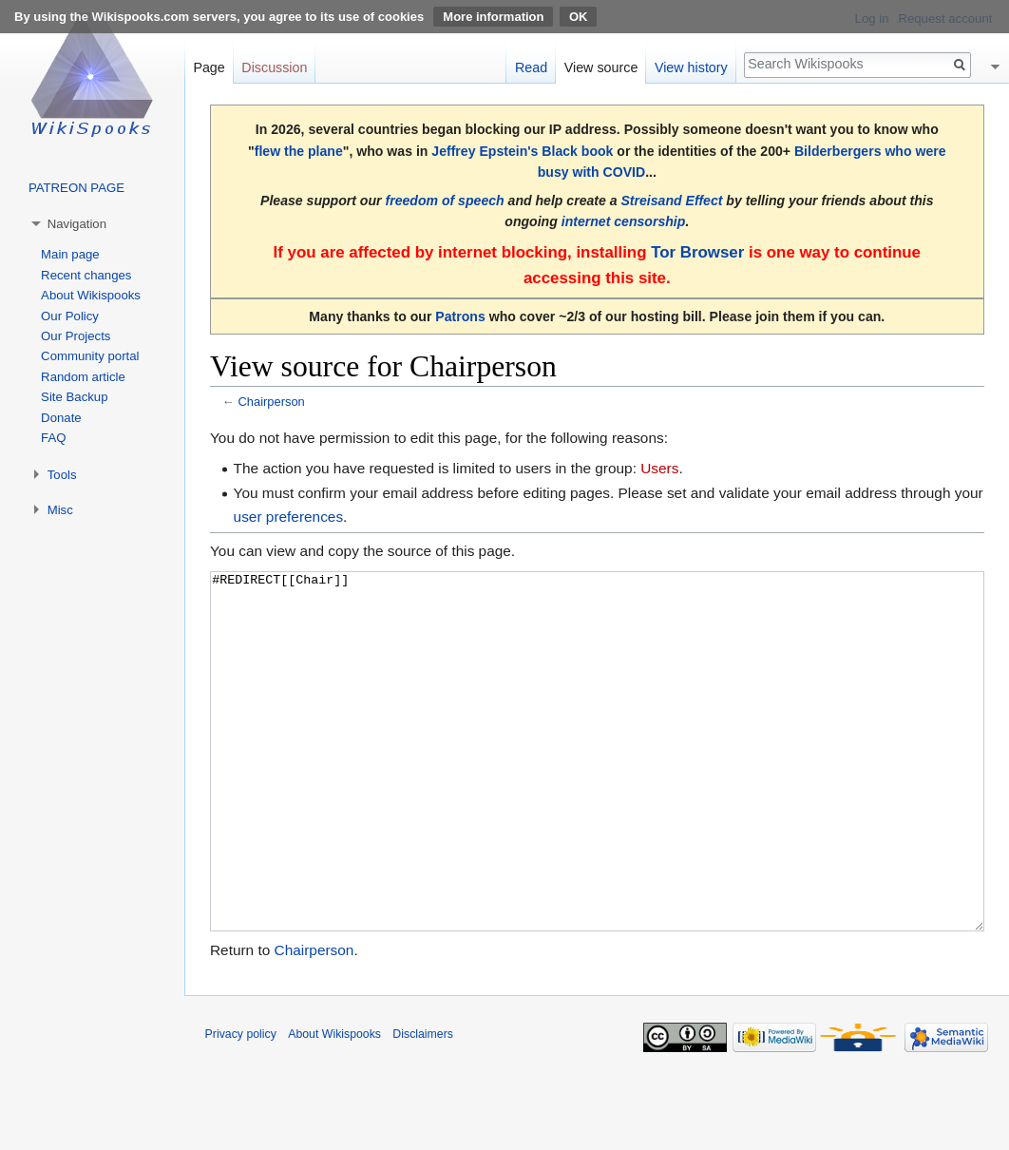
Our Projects (75, 336)
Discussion (274, 67)
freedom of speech (444, 200)
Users (659, 468)
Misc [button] (60, 510)
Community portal (90, 356)
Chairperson (271, 401)
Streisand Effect (671, 200)
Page (208, 67)
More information (493, 17)
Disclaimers (422, 1105)
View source (601, 67)
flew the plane (299, 151)
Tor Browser (697, 252)
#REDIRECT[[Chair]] (597, 787)
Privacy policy (240, 1105)
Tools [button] (62, 475)
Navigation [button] (77, 224)
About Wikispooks (91, 295)
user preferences (289, 516)
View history (691, 67)
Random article (83, 377)
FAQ (53, 438)
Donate (61, 418)
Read (531, 67)
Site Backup (74, 397)
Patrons (460, 316)
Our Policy (70, 316)
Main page (70, 254)
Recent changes (86, 275)
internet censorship (624, 221)
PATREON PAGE (76, 188)
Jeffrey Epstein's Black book (522, 151)
